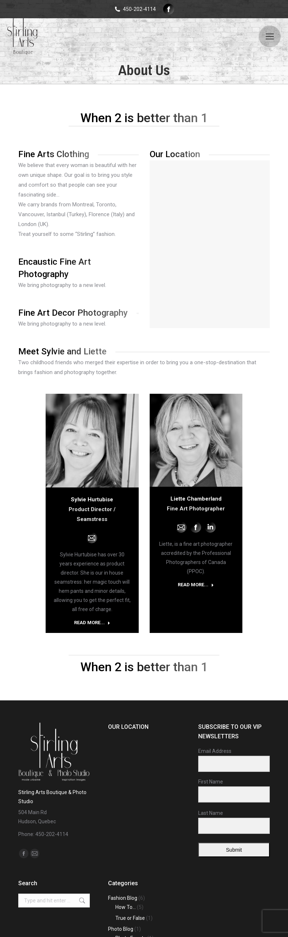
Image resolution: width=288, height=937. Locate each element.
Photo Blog (120, 929)
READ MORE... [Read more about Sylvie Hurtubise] (92, 622)
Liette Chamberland (196, 498)
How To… (125, 907)
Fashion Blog (122, 898)
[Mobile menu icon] (270, 36)
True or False (130, 918)
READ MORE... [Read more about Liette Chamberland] (196, 584)
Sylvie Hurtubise (92, 499)
